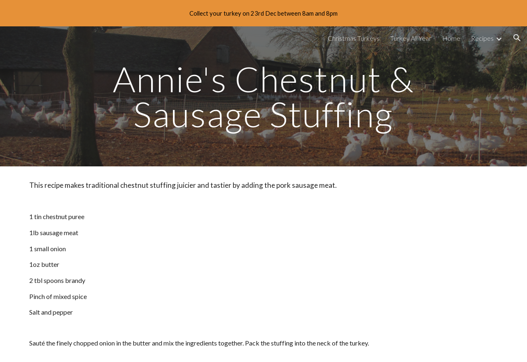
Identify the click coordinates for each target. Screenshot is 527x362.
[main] (263, 96)
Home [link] (451, 38)
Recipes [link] (482, 38)
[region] (263, 13)
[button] (517, 38)
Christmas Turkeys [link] (354, 38)
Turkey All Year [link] (410, 38)
